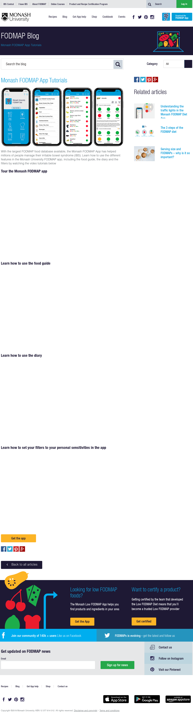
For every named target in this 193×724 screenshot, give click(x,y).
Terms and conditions (110, 711)
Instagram (152, 17)
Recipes (4, 686)
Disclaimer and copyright (85, 711)
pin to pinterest (16, 549)
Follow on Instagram (171, 658)
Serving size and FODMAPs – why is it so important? (175, 153)
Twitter (139, 17)
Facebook (133, 17)
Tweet (10, 549)
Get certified (143, 621)
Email (3, 658)
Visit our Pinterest (170, 670)
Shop (48, 686)
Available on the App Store (116, 699)
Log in (184, 3)
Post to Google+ (22, 549)
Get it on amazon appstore (178, 699)
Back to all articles (21, 565)
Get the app (18, 538)
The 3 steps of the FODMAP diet (172, 130)
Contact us (165, 647)
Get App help (32, 686)
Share (3, 549)
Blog (17, 686)
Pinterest (146, 17)
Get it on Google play (147, 699)
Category (152, 64)
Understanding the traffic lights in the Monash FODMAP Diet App (174, 112)
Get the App (82, 621)
